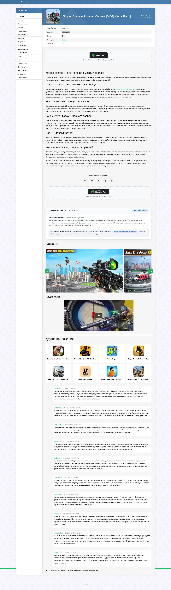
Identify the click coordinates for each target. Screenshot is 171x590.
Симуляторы (22, 63)
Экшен (20, 20)
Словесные (22, 74)
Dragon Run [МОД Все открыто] (126, 90)
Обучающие (22, 45)
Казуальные (22, 42)
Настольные (22, 31)
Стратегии (21, 67)
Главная (21, 17)
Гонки (20, 56)
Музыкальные (23, 49)
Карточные (22, 35)
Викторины (22, 70)
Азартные (21, 38)
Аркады (20, 27)
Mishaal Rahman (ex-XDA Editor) (125, 232)
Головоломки (22, 52)
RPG (19, 60)
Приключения (23, 24)
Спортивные (22, 78)
